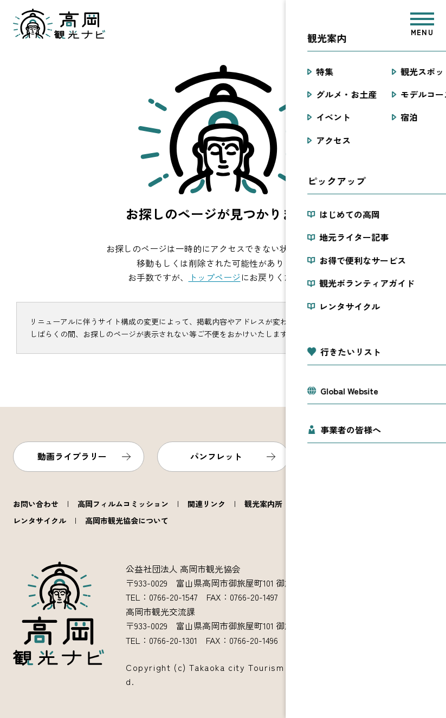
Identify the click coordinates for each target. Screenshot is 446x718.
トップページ (215, 277)
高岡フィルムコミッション (123, 503)
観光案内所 (263, 503)
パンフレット (216, 456)
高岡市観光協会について (127, 520)
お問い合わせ (36, 503)
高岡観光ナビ (59, 24)
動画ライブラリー (72, 456)
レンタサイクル (39, 520)
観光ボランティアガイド (343, 503)
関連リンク (206, 503)
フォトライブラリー (361, 456)
